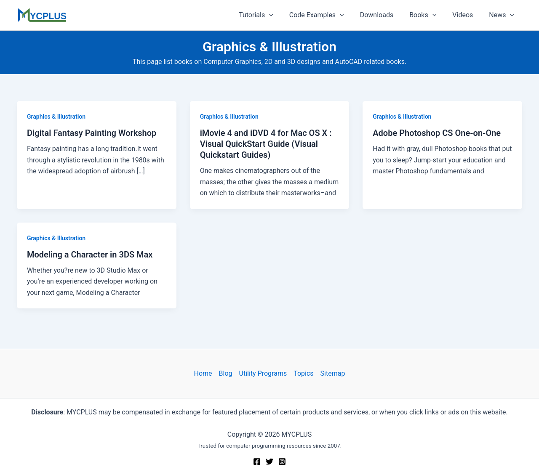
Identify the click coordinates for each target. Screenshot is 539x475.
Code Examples (328, 15)
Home (203, 373)
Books (429, 15)
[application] (283, 15)
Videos (466, 15)
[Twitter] (269, 461)
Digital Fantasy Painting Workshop (91, 133)
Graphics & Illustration (56, 116)
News (502, 15)
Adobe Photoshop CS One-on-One (437, 133)
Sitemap (332, 373)
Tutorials (270, 15)
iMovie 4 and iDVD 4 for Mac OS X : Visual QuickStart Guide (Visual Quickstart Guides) (266, 144)
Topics (303, 373)
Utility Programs (263, 373)
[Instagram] (282, 461)
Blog (225, 373)
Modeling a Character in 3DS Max (89, 254)
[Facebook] (257, 461)
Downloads (385, 15)
